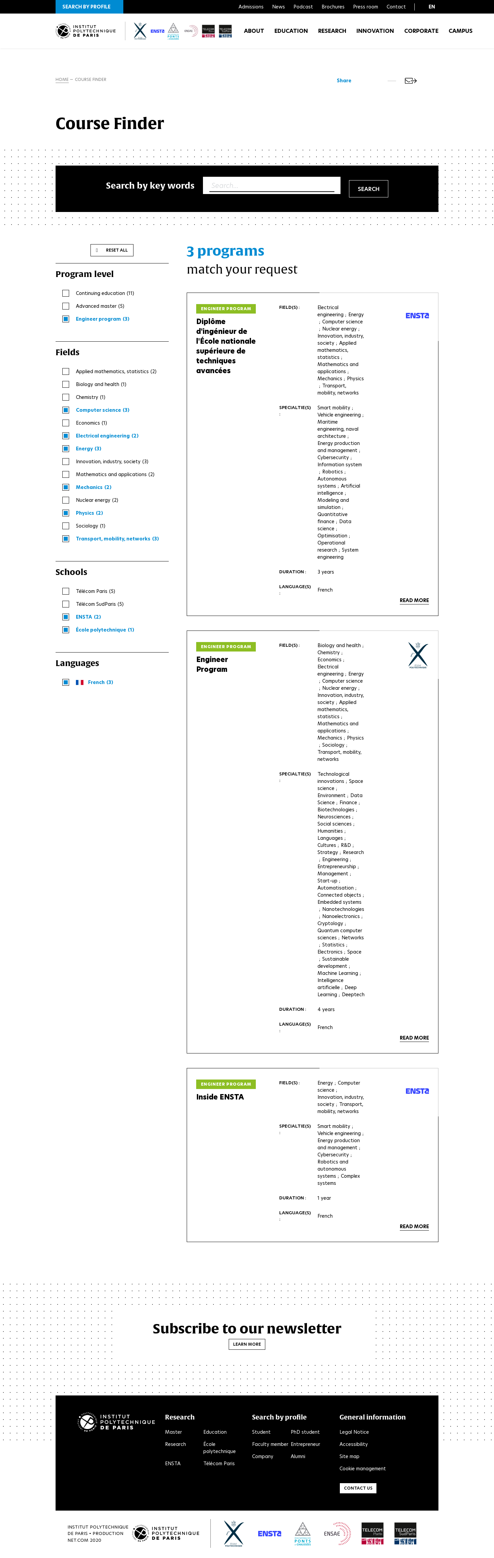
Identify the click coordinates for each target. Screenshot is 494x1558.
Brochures (333, 6)
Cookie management (362, 1470)
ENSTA (173, 1464)
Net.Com (77, 1541)
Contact (396, 6)
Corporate (421, 34)
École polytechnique (219, 1449)
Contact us (358, 1489)
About (254, 34)
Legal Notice (354, 1433)
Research (332, 34)
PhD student (305, 1433)
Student (261, 1433)
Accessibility (353, 1445)
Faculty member (270, 1445)
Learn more (247, 1345)
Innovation (375, 34)
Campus (461, 34)
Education (291, 34)
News (278, 6)
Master (173, 1433)
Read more (414, 601)
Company (262, 1457)
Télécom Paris (219, 1464)
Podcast (303, 6)
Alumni (298, 1457)
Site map (349, 1457)
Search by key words (150, 187)
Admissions (251, 6)
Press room (365, 6)
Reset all (117, 251)
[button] (89, 7)
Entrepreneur (305, 1445)
